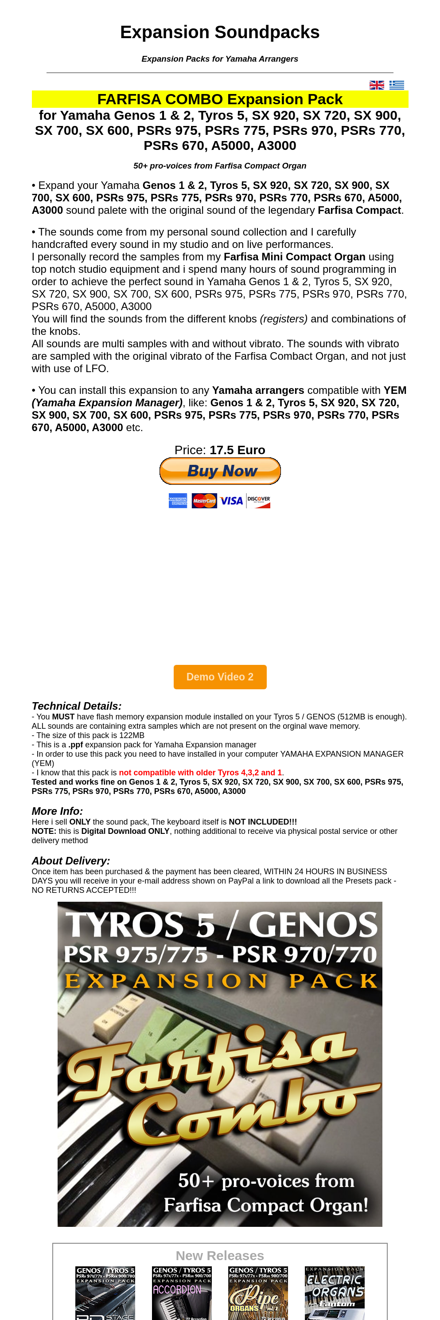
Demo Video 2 (220, 677)
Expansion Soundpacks (220, 32)
